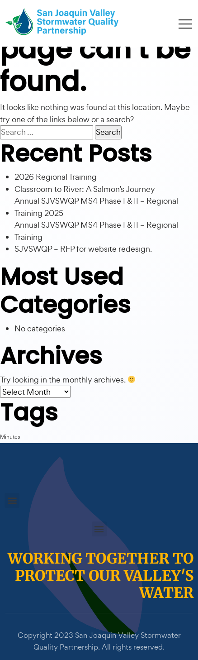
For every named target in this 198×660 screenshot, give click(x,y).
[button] (12, 500)
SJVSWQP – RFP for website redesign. (83, 249)
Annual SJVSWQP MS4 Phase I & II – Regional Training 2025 (96, 207)
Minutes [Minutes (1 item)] (10, 436)
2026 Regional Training (55, 177)
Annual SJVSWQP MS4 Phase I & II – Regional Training (96, 231)
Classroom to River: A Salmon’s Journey (84, 189)
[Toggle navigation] (185, 23)
